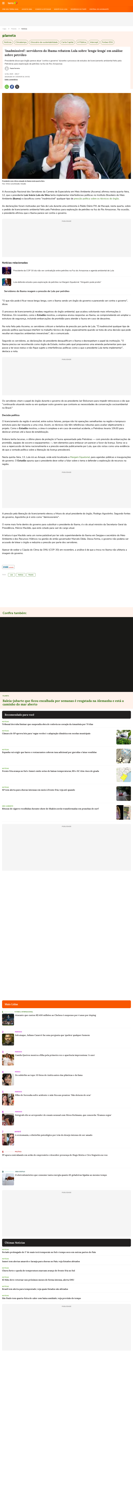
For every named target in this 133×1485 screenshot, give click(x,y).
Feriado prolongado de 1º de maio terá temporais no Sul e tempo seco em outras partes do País (49, 1252)
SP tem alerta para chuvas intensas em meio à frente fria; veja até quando (38, 790)
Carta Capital (67, 42)
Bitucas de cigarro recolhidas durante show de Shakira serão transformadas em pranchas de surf (50, 808)
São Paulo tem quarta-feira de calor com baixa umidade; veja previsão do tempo (41, 1298)
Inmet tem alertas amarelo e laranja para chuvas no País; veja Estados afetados (41, 1261)
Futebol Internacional (24, 1012)
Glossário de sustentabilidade (44, 42)
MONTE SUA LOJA (60, 9)
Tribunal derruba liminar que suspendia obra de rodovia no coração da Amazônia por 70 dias (47, 724)
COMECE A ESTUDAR (43, 9)
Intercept (94, 42)
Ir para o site (12, 3)
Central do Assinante (99, 9)
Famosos (18, 1032)
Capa (4, 29)
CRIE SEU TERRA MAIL (10, 9)
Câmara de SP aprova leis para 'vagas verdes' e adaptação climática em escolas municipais (46, 733)
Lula (11, 575)
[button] (3, 3)
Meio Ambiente (7, 806)
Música (17, 1072)
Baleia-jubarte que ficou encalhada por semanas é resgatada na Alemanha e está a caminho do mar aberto (63, 702)
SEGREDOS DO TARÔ (78, 9)
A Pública (81, 42)
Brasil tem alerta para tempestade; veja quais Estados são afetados (35, 1289)
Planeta (14, 29)
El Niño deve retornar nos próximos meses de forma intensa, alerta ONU (38, 1279)
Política (18, 1152)
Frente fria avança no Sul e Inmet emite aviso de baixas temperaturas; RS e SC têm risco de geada (50, 771)
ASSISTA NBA (27, 9)
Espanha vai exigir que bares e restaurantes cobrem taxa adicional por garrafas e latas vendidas (49, 752)
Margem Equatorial (80, 457)
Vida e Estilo (20, 1172)
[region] (66, 19)
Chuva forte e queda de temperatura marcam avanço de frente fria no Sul (38, 1270)
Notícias (24, 29)
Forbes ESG (107, 42)
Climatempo (21, 42)
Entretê (18, 1132)
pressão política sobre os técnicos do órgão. (96, 198)
